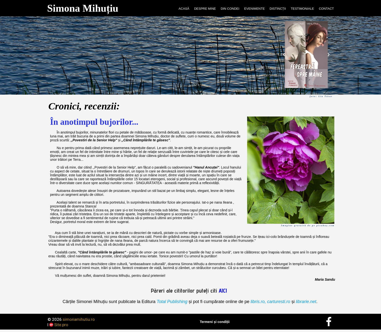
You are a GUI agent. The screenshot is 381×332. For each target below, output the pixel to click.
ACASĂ (184, 8)
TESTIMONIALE (302, 8)
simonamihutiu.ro (79, 319)
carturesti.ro (278, 301)
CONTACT (326, 8)
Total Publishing (172, 301)
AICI (223, 290)
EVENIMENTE (254, 8)
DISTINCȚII (278, 8)
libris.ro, (258, 301)
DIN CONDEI (230, 8)
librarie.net (306, 301)
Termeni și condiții (215, 322)
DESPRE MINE (205, 8)
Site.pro (61, 324)
